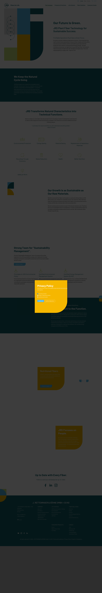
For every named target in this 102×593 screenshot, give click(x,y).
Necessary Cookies (42, 293)
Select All (41, 301)
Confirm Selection (50, 301)
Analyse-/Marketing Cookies (44, 295)
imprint (41, 289)
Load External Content (43, 297)
